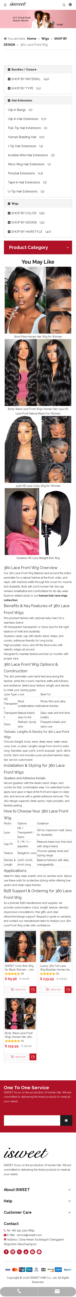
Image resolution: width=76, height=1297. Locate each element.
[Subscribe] (66, 1120)
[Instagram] (32, 1251)
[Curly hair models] (38, 19)
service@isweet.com (29, 1235)
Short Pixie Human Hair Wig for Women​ (38, 336)
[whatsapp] (39, 1251)
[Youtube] (26, 1251)
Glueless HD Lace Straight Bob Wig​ (38, 558)
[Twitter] (19, 1251)
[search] (31, 1120)
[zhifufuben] (38, 1269)
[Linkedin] (12, 1251)
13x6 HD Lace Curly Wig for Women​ (38, 485)
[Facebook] (6, 1251)
